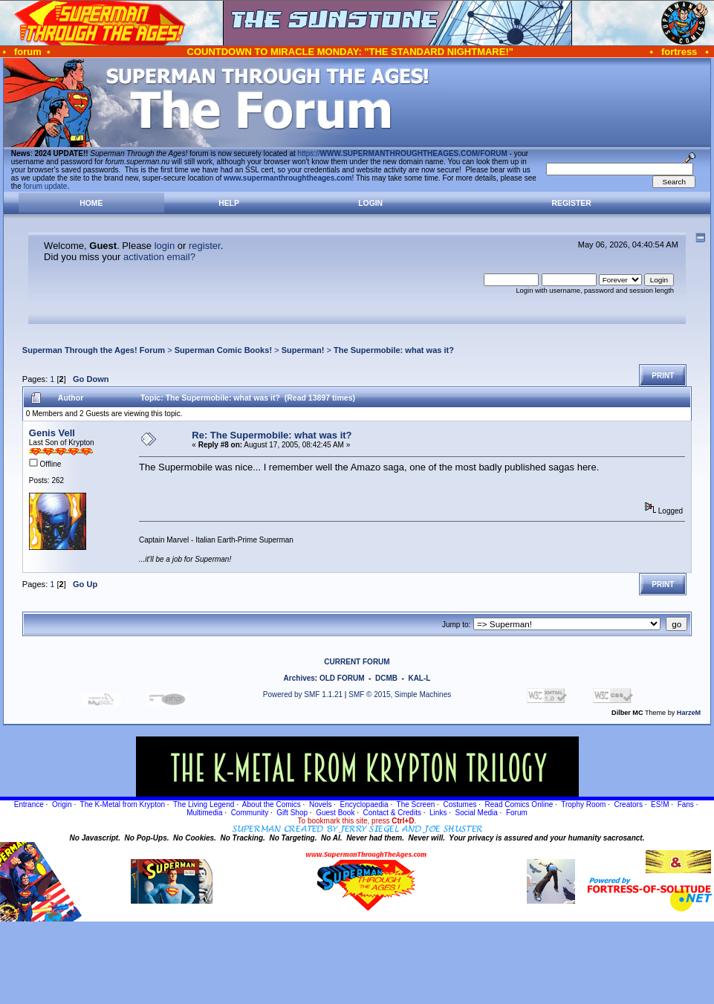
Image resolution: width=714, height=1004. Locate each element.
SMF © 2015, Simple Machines (399, 694)
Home (91, 203)
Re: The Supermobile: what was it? (271, 435)
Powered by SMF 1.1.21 (303, 694)
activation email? (159, 256)
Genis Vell (52, 432)
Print (663, 376)
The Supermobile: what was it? (394, 350)
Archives (299, 678)
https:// (402, 153)
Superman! (303, 350)
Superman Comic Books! (223, 350)
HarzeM (689, 712)
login (165, 245)
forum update (46, 186)
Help (228, 203)
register (205, 245)
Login (370, 203)
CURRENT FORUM (356, 662)
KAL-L (419, 678)
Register (571, 203)
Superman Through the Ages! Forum (93, 350)
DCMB (386, 678)
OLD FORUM (342, 678)
